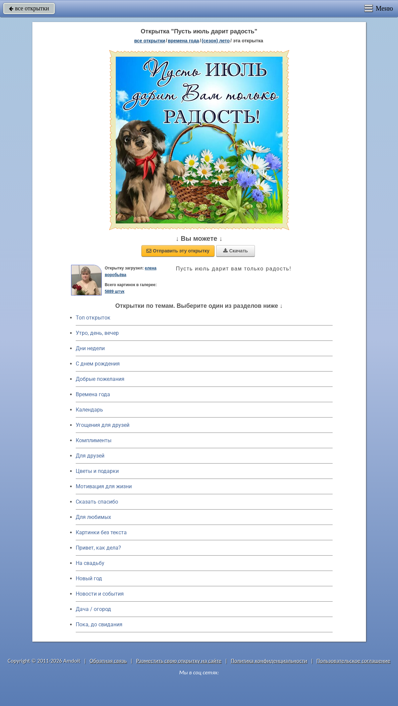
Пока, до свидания (99, 624)
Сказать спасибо (97, 502)
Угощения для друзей (102, 425)
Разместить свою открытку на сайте (179, 660)
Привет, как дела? (98, 548)
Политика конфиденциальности (269, 660)
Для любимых (93, 517)
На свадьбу (90, 563)
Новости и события (100, 594)
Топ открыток (93, 317)
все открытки (29, 8)
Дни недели (90, 348)
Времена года (93, 394)
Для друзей (90, 456)
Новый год (89, 578)
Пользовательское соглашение (353, 660)
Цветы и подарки (97, 471)
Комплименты (93, 440)
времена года (183, 40)
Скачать (235, 250)
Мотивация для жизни (104, 486)
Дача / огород (93, 609)
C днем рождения (98, 364)
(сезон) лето (216, 40)
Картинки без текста (101, 532)
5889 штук (114, 291)
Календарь (89, 410)
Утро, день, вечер (97, 333)
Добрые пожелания (100, 379)
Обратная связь (108, 660)
